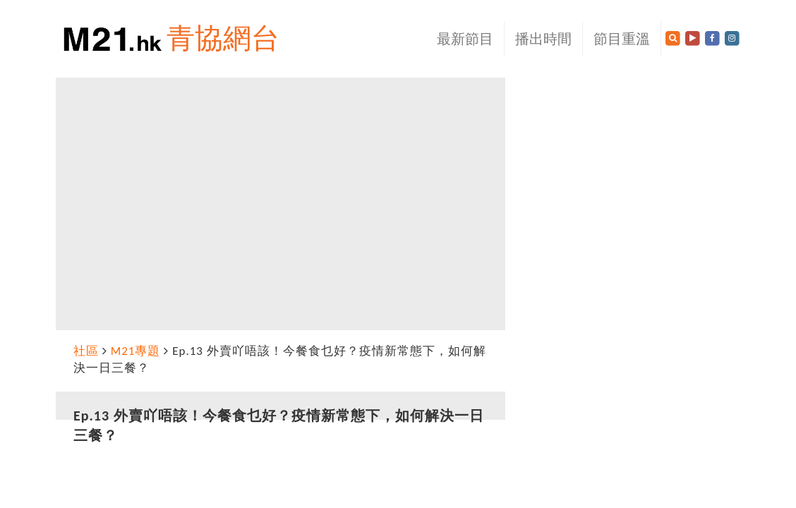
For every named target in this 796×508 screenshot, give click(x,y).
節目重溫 (621, 38)
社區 (86, 351)
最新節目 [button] (465, 38)
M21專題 (136, 351)
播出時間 (543, 38)
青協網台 (223, 38)
